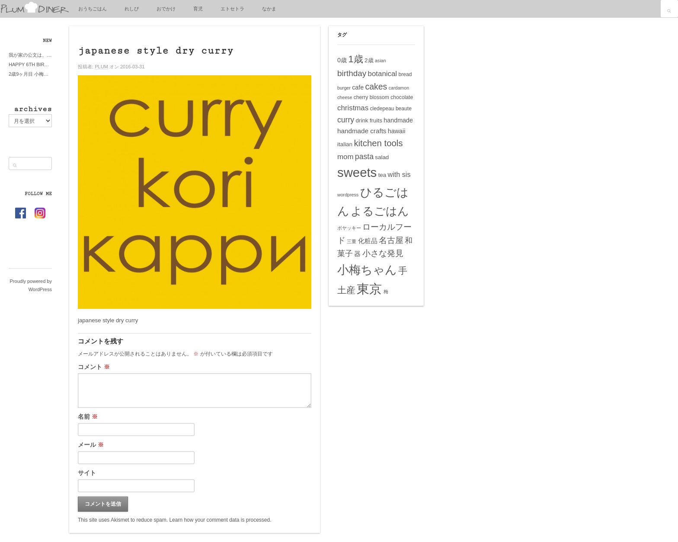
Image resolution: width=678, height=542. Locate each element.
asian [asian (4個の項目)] (380, 60)
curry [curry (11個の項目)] (345, 119)
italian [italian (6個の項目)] (344, 144)
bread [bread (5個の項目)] (405, 74)
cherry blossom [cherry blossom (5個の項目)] (371, 97)
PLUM (101, 66)
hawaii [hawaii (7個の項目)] (397, 131)
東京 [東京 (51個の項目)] (369, 289)
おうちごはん (92, 8)
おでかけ (166, 8)
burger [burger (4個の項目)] (344, 87)
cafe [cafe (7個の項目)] (358, 87)
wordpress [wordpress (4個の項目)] (347, 194)
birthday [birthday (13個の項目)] (351, 73)
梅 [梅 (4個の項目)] (386, 291)
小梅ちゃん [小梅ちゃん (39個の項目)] (367, 269)
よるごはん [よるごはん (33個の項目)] (380, 211)
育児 (198, 8)
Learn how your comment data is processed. (220, 520)
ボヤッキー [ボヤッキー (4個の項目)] (349, 228)
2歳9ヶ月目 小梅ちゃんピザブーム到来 (30, 74)
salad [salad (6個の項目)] (382, 157)
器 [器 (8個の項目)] (357, 253)
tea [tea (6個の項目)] (382, 175)
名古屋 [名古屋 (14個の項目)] (391, 240)
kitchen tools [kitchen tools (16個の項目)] (378, 143)
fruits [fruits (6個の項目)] (376, 120)
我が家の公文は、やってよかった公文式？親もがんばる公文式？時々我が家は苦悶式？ (30, 55)
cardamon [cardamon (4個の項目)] (399, 87)
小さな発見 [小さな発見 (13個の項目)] (382, 253)
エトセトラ (232, 8)
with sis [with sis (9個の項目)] (399, 174)
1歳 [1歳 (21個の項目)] (355, 59)
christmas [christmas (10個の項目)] (352, 108)
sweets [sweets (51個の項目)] (357, 172)
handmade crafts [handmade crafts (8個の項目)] (361, 131)
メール (91, 444)
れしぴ (132, 8)
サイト (87, 472)
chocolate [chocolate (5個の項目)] (401, 97)
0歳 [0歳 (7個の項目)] (342, 60)
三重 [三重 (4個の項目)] (351, 241)
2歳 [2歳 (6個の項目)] (369, 60)
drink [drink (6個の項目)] (361, 120)
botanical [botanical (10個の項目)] (382, 74)
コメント (94, 366)
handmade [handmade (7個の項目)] (398, 120)
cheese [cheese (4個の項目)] (344, 97)
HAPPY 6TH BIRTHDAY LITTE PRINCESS (30, 64)
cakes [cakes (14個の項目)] (376, 86)
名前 (88, 416)
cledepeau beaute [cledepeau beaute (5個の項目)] (391, 109)
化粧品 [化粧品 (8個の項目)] (367, 240)
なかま (269, 8)
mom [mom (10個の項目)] (345, 157)
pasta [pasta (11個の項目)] (364, 156)
